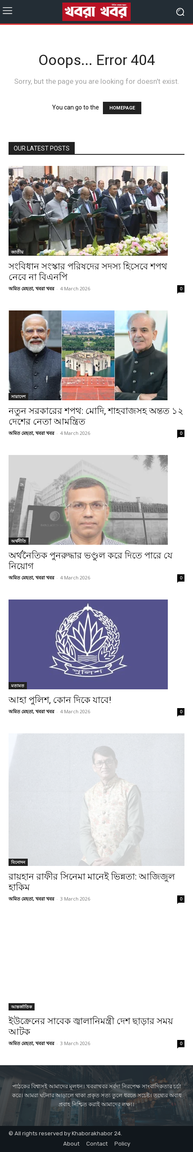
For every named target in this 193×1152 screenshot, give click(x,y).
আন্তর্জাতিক (21, 1007)
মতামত (17, 685)
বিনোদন (18, 862)
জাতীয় (17, 252)
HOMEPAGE (122, 108)
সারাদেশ (18, 396)
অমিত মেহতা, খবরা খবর (31, 288)
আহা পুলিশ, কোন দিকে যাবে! (60, 700)
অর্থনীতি (18, 541)
